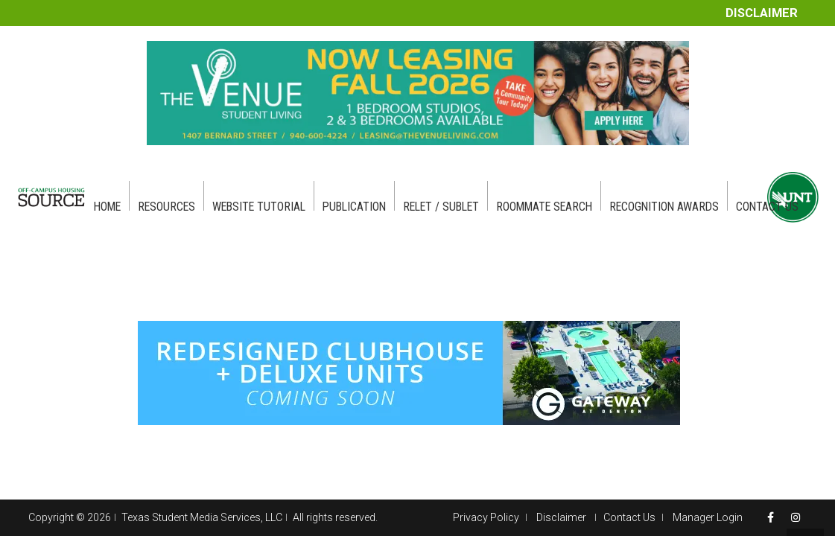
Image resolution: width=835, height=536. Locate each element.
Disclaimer (762, 13)
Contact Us (629, 517)
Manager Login (708, 517)
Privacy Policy (486, 517)
